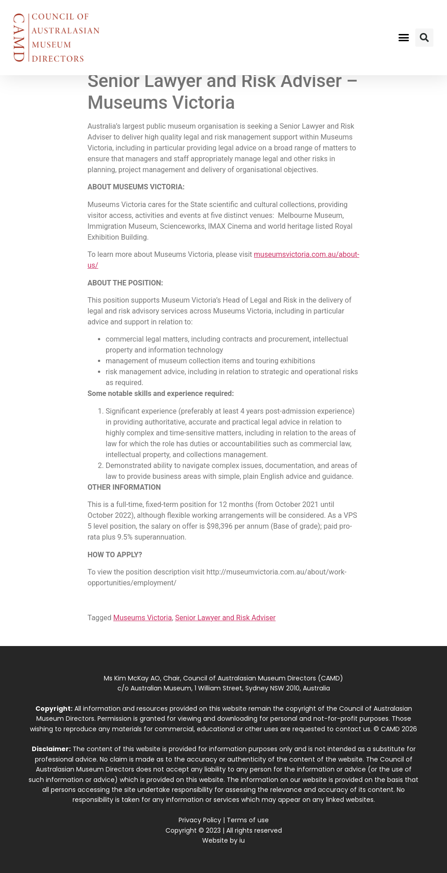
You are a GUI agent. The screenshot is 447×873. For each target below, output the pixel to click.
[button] (404, 37)
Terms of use (248, 820)
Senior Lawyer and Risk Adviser (225, 617)
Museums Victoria (142, 617)
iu (242, 840)
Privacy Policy (200, 820)
